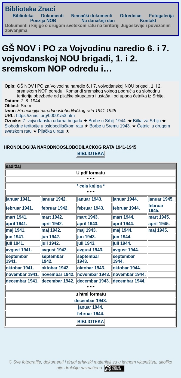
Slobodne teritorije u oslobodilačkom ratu (45, 126)
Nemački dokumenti (91, 15)
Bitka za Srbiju (147, 120)
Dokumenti (52, 15)
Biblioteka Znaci (30, 9)
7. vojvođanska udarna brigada (53, 120)
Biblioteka (23, 15)
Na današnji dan (98, 20)
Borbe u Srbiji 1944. (108, 120)
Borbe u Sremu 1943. (111, 126)
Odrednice (131, 15)
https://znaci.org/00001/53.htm (45, 115)
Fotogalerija (161, 15)
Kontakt (148, 20)
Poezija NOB (43, 20)
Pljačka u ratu (51, 131)
